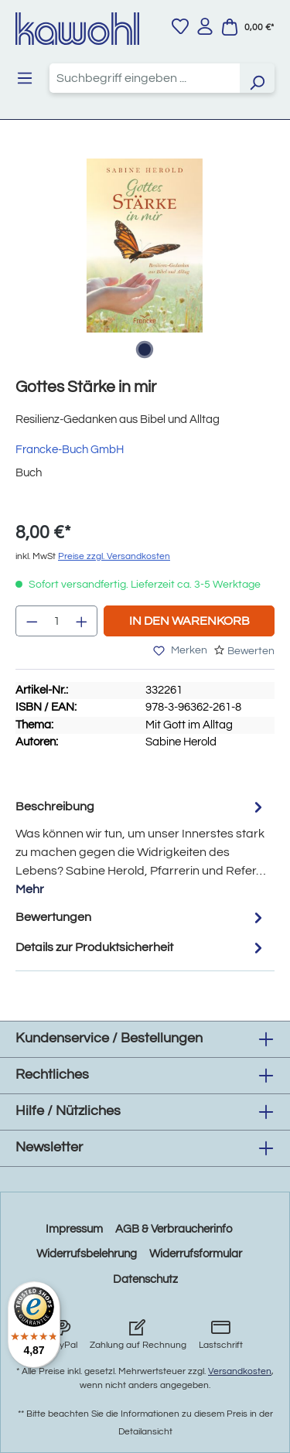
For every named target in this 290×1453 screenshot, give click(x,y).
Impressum (74, 1229)
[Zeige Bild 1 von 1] (144, 349)
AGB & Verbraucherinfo (173, 1229)
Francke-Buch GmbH (69, 449)
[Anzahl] (57, 620)
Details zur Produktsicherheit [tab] (141, 947)
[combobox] (144, 78)
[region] (145, 261)
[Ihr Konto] (205, 26)
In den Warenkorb (189, 621)
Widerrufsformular (195, 1254)
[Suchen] (257, 78)
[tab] (141, 847)
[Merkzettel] (180, 26)
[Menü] (24, 78)
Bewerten (251, 651)
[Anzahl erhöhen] (82, 620)
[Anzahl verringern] (31, 620)
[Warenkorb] (247, 27)
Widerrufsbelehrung (86, 1254)
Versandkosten (239, 1371)
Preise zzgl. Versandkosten (114, 556)
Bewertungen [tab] (141, 917)
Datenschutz (145, 1279)
